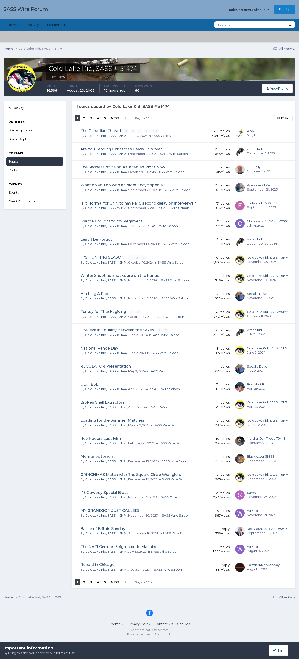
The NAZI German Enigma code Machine (118, 546)
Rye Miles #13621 (259, 185)
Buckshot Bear (258, 384)
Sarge (251, 492)
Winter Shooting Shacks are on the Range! (120, 275)
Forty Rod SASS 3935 (263, 203)
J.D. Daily (253, 167)
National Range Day (99, 348)
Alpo (250, 131)
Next (115, 118)
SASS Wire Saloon (165, 135)
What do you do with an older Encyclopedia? (122, 185)
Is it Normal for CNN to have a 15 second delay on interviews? (138, 203)
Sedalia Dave (257, 293)
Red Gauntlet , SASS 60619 (267, 528)
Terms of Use (65, 653)
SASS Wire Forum (26, 9)
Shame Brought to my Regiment (111, 221)
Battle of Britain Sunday (102, 528)
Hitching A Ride (95, 293)
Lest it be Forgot (96, 239)
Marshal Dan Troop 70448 (266, 438)
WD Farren (255, 510)
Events (14, 192)
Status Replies (19, 139)
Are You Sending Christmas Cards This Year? (122, 149)
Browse (13, 25)
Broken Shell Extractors (102, 402)
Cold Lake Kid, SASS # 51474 (106, 135)
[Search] (235, 24)
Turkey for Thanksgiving (103, 311)
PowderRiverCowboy (263, 564)
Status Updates (20, 130)
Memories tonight (97, 456)
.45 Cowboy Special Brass (104, 492)
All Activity (16, 108)
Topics (13, 161)
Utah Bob (89, 384)
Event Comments (22, 201)
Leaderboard (57, 25)
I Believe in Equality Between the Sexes (117, 329)
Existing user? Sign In (249, 9)
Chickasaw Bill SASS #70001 (268, 221)
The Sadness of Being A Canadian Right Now (122, 167)
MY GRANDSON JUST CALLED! (109, 510)
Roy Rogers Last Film (100, 438)
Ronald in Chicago (97, 564)
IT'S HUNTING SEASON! (103, 257)
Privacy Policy (139, 623)
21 (155, 131)
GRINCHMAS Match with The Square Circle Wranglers (130, 474)
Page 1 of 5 (143, 118)
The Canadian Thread (101, 130)
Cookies (183, 623)
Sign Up (285, 9)
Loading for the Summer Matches (112, 420)
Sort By (283, 118)
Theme (116, 623)
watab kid (254, 149)
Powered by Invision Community (149, 633)
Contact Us (164, 623)
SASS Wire (158, 370)
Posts (13, 170)
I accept (281, 650)
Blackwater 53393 (260, 456)
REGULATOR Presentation (105, 366)
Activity (33, 25)
